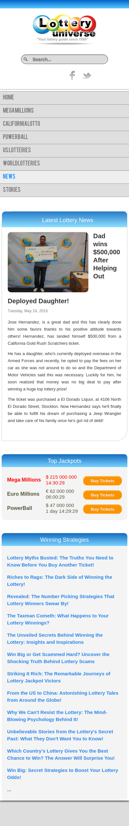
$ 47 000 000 (62, 508)
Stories (12, 190)
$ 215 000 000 (61, 479)
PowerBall (15, 137)
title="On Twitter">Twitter (87, 75)
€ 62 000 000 (60, 494)
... (9, 789)
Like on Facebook (72, 75)
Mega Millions (18, 111)
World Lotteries (21, 163)
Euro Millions (23, 494)
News (9, 177)
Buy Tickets (102, 480)
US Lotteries (17, 150)
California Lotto (21, 124)
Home (8, 97)
